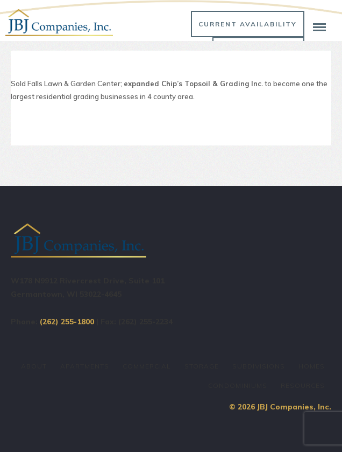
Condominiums (237, 385)
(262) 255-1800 (67, 321)
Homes (311, 366)
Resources (303, 385)
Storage (201, 366)
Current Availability (247, 24)
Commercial (147, 366)
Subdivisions (258, 366)
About (34, 366)
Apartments (84, 366)
